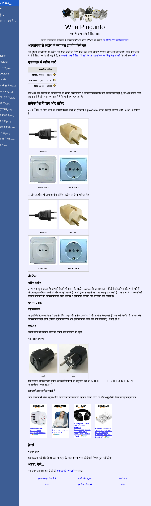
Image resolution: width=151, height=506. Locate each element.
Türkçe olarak (12, 127)
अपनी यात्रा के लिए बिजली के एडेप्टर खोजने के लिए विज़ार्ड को (94, 55)
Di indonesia (11, 115)
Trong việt (10, 121)
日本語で (9, 103)
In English (7, 55)
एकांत (50, 484)
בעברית (8, 144)
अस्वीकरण (126, 478)
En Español (8, 61)
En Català (7, 79)
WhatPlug (11, 3)
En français (11, 91)
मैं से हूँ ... (6, 14)
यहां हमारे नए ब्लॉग (69, 471)
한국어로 (9, 132)
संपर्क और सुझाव (88, 478)
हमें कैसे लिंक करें (88, 484)
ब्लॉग (4, 31)
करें (137, 55)
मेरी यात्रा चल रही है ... (12, 20)
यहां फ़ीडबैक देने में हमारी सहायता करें (119, 40)
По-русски (10, 109)
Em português (12, 85)
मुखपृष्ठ (5, 9)
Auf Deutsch (9, 73)
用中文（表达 (12, 97)
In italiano (10, 67)
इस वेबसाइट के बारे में (50, 478)
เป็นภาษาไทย (12, 138)
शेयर (126, 484)
